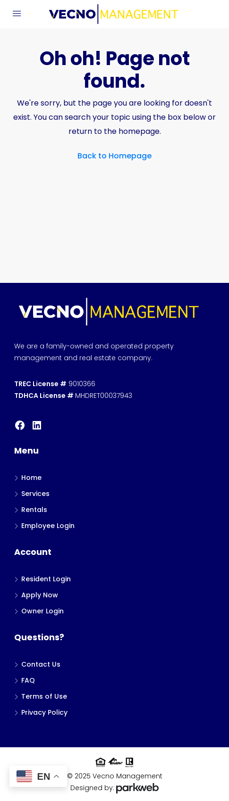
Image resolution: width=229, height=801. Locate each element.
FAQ (28, 680)
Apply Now (39, 595)
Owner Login (42, 611)
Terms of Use (44, 696)
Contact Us (40, 664)
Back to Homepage (114, 155)
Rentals (34, 509)
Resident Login (46, 579)
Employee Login (48, 525)
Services (35, 493)
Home (31, 477)
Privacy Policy (44, 712)
